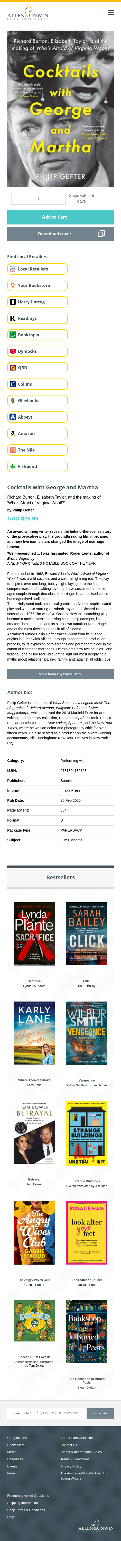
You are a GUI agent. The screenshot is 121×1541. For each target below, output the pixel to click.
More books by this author (60, 674)
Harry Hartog (31, 302)
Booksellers (15, 1445)
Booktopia (28, 335)
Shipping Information (22, 1503)
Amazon (26, 433)
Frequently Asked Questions (28, 1496)
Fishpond (27, 466)
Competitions (17, 1438)
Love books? (22, 1413)
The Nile (26, 450)
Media (11, 1452)
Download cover (54, 234)
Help (10, 1517)
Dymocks (27, 351)
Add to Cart (54, 217)
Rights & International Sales (81, 1452)
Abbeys (25, 417)
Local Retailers (33, 269)
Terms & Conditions (75, 1459)
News (11, 1473)
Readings (27, 318)
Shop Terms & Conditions (26, 1510)
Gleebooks (28, 400)
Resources (15, 1459)
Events (12, 1466)
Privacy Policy (71, 1466)
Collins (25, 384)
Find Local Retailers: (28, 256)
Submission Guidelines (78, 1438)
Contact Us (69, 1445)
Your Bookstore (34, 285)
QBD (22, 368)
